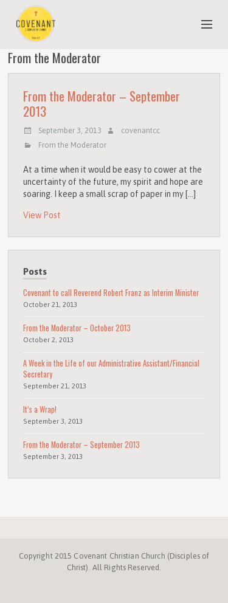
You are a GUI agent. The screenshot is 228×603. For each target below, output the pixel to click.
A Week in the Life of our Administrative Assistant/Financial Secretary (111, 368)
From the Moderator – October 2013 (77, 328)
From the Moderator (72, 145)
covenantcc (140, 130)
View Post (42, 215)
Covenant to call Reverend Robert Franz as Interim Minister (111, 292)
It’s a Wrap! (40, 409)
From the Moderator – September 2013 (101, 103)
